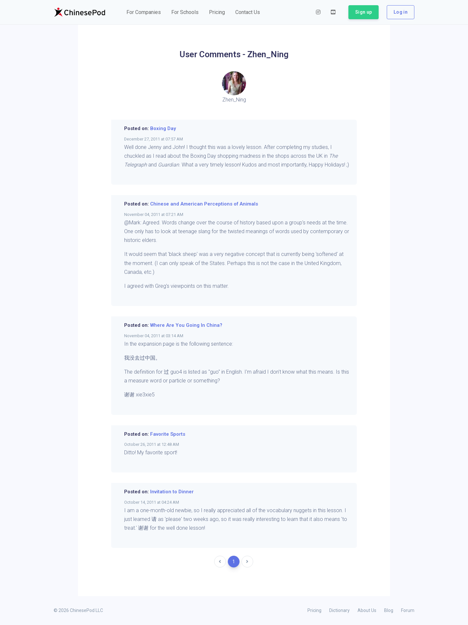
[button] (143, 12)
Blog (388, 610)
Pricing (314, 610)
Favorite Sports (167, 434)
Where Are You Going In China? (186, 325)
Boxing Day (163, 128)
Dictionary (339, 610)
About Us (367, 610)
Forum (407, 610)
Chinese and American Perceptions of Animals (204, 204)
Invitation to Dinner (172, 492)
